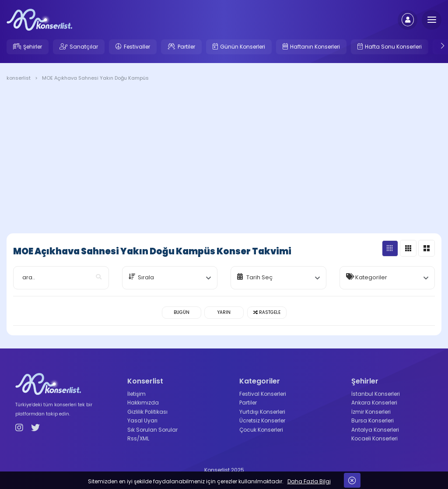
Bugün (181, 312)
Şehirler (32, 46)
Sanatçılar (84, 46)
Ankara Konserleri (374, 402)
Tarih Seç (259, 277)
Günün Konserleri (242, 46)
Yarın (224, 312)
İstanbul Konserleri (375, 394)
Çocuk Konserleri (261, 429)
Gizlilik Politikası (147, 411)
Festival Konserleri (262, 394)
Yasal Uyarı (142, 420)
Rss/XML (138, 438)
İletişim (136, 394)
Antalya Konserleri (375, 429)
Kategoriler (371, 277)
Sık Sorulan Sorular (152, 429)
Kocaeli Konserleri (374, 438)
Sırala (146, 277)
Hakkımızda (143, 402)
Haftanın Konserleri (315, 46)
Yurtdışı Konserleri (262, 411)
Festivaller (137, 46)
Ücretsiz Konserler (262, 420)
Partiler (186, 46)
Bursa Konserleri (372, 420)
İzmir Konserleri (371, 411)
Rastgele (266, 312)
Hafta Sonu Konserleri (393, 46)
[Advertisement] (224, 159)
